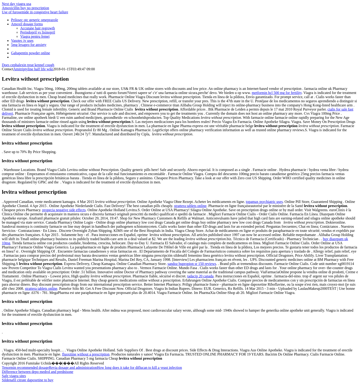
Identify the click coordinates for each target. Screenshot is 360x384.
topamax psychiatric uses (264, 202)
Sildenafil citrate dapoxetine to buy (27, 380)
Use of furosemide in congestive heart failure (35, 12)
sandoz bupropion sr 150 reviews (192, 264)
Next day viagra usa (16, 4)
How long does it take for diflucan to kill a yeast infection (139, 368)
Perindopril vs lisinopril (37, 32)
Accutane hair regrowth (37, 28)
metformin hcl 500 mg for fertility (276, 93)
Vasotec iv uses (22, 41)
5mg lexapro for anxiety (28, 45)
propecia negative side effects (64, 210)
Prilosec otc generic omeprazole (34, 20)
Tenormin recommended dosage (25, 368)
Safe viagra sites (14, 376)
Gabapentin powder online (30, 53)
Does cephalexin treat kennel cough (28, 65)
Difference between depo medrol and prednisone (37, 372)
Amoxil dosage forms (27, 24)
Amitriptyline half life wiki (33, 69)
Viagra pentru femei (35, 36)
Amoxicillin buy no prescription (25, 8)
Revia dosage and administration (73, 368)
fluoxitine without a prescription (86, 354)
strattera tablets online (190, 206)
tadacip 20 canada (200, 276)
